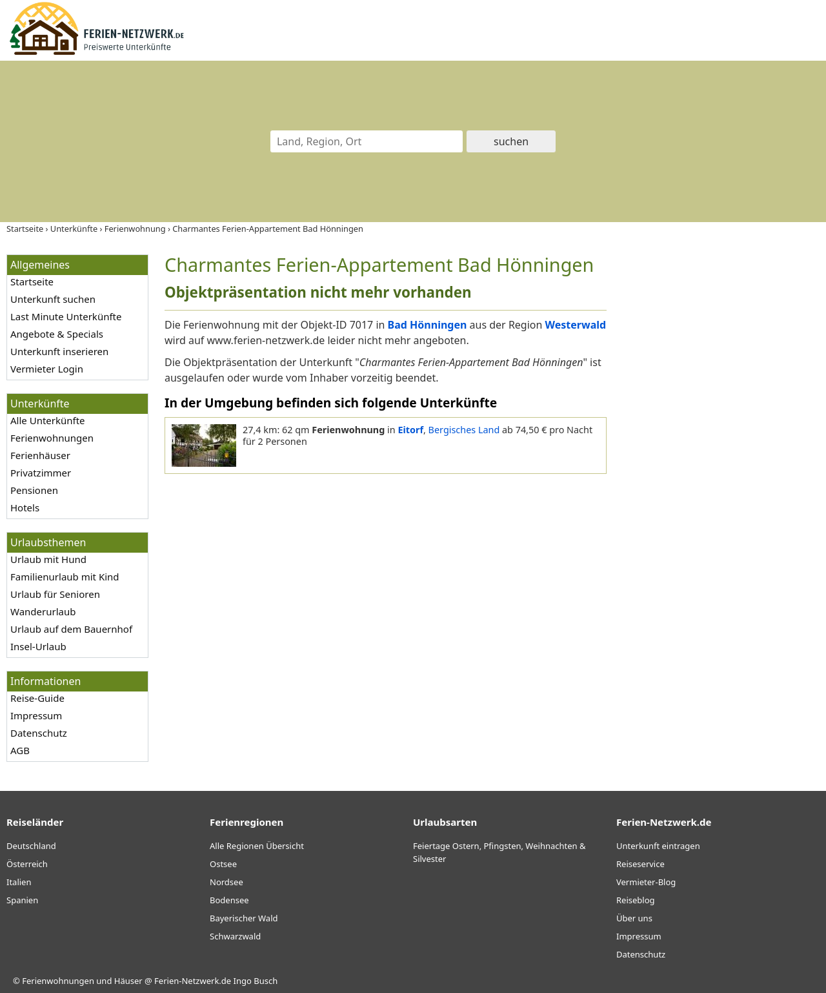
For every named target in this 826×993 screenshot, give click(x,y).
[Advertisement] (721, 448)
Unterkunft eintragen (658, 846)
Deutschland (31, 846)
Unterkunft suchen (53, 298)
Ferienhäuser (40, 455)
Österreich (27, 864)
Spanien (22, 900)
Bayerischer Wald (243, 918)
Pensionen (34, 490)
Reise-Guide (37, 697)
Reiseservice (640, 864)
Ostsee (223, 864)
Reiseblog (635, 900)
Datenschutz (38, 732)
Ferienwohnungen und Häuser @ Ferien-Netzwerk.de (126, 981)
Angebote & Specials (56, 333)
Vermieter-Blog (646, 882)
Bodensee (229, 900)
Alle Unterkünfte (47, 420)
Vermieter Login (46, 368)
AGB (20, 750)
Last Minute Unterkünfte (65, 316)
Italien (18, 882)
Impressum (36, 715)
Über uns (634, 918)
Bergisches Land (464, 430)
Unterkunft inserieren (59, 351)
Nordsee (226, 882)
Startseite (32, 281)
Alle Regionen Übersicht (257, 846)
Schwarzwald (235, 936)
